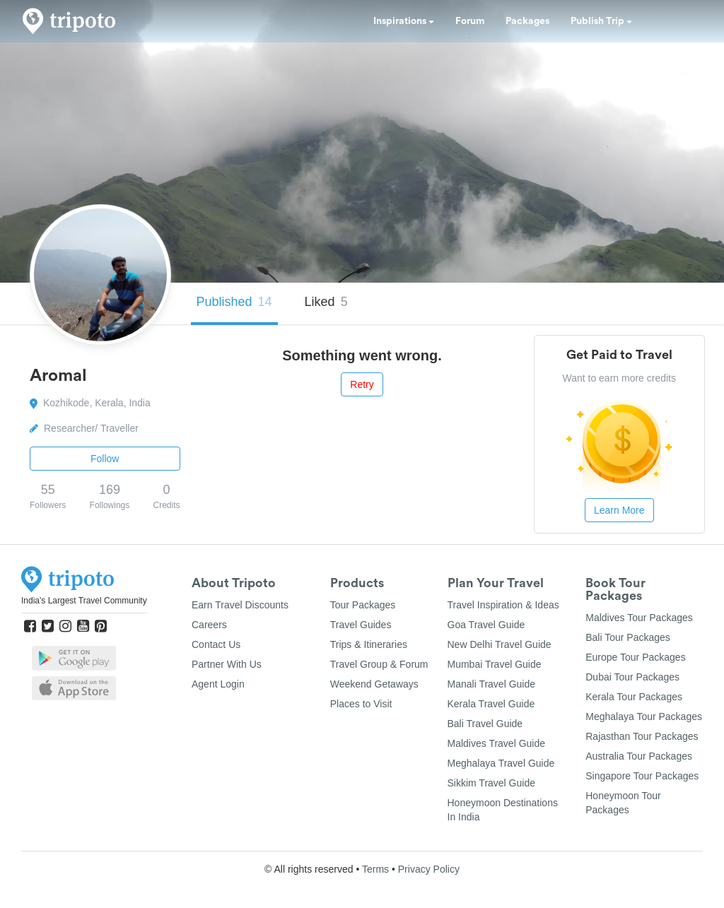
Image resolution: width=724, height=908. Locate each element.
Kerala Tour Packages (633, 696)
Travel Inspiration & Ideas (503, 605)
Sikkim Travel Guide (491, 783)
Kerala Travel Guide (491, 703)
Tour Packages (363, 605)
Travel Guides (361, 624)
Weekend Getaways (374, 684)
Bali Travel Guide (485, 723)
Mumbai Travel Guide (495, 664)
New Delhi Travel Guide (499, 644)
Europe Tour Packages (635, 657)
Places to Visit (361, 703)
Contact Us (216, 644)
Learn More (619, 510)
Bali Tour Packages (627, 637)
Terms (375, 869)
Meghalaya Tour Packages (643, 716)
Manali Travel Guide (492, 684)
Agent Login (218, 684)
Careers (209, 624)
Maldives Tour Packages (638, 617)
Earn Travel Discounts (240, 605)
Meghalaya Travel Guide (501, 763)
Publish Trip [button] (601, 21)
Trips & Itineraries (368, 644)
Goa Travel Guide (486, 624)
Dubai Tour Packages (632, 677)
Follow (104, 458)
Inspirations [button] (403, 21)
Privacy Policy (429, 869)
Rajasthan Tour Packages (641, 736)
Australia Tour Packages (638, 756)
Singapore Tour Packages (642, 776)
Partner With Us (227, 664)
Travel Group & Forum (379, 664)
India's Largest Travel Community (84, 601)
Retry (361, 384)
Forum (469, 21)
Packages (527, 21)
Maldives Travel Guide (497, 743)
